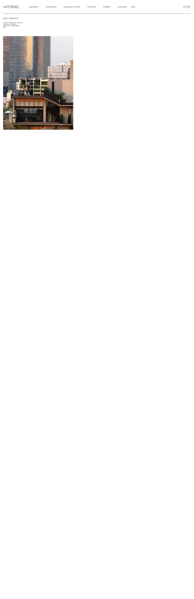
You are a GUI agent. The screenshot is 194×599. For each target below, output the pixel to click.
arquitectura (51, 7)
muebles (106, 7)
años (133, 7)
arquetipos (33, 7)
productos (122, 7)
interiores (91, 7)
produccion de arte (72, 7)
